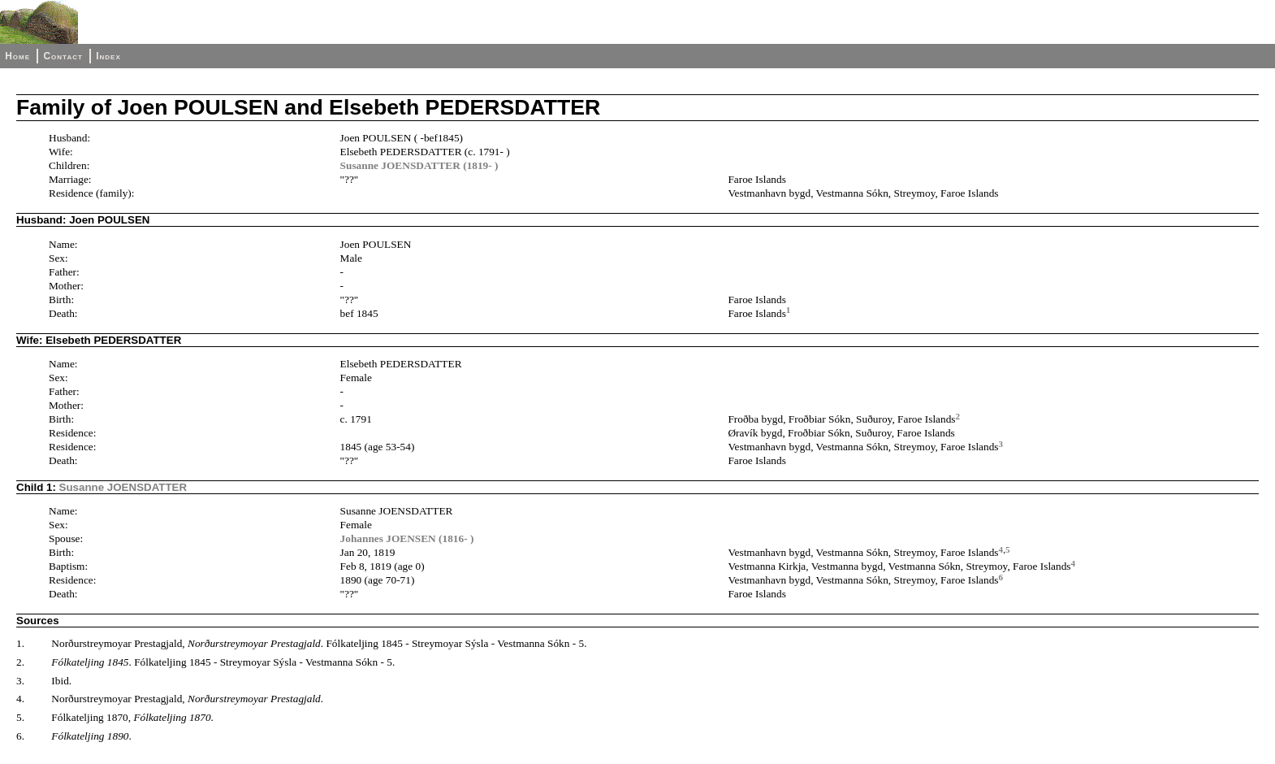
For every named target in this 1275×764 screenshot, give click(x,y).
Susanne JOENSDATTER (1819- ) (419, 165)
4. (20, 698)
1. (20, 643)
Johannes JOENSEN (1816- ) (407, 538)
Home (17, 56)
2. (20, 662)
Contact (62, 56)
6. (20, 736)
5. (20, 717)
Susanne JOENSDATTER (123, 487)
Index (108, 56)
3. (20, 681)
